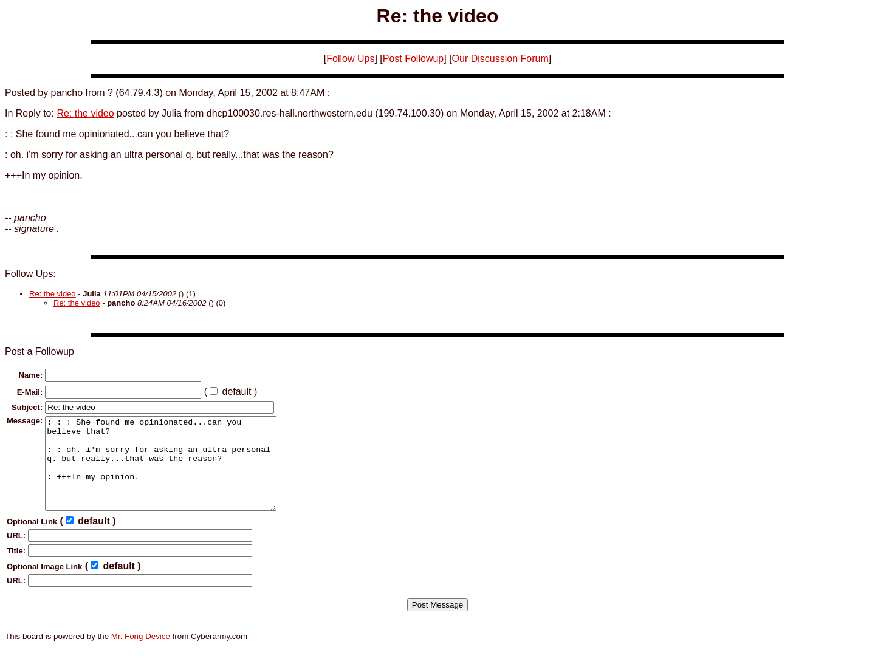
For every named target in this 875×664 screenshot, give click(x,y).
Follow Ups (350, 58)
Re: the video (85, 113)
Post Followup (413, 58)
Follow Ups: (30, 274)
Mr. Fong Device (140, 654)
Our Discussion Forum (500, 58)
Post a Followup (39, 351)
